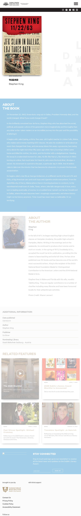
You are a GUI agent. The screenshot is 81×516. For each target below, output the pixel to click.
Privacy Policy (8, 487)
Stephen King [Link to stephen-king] (54, 47)
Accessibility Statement (11, 493)
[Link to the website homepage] (15, 4)
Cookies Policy (8, 490)
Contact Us (7, 484)
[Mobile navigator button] (76, 3)
